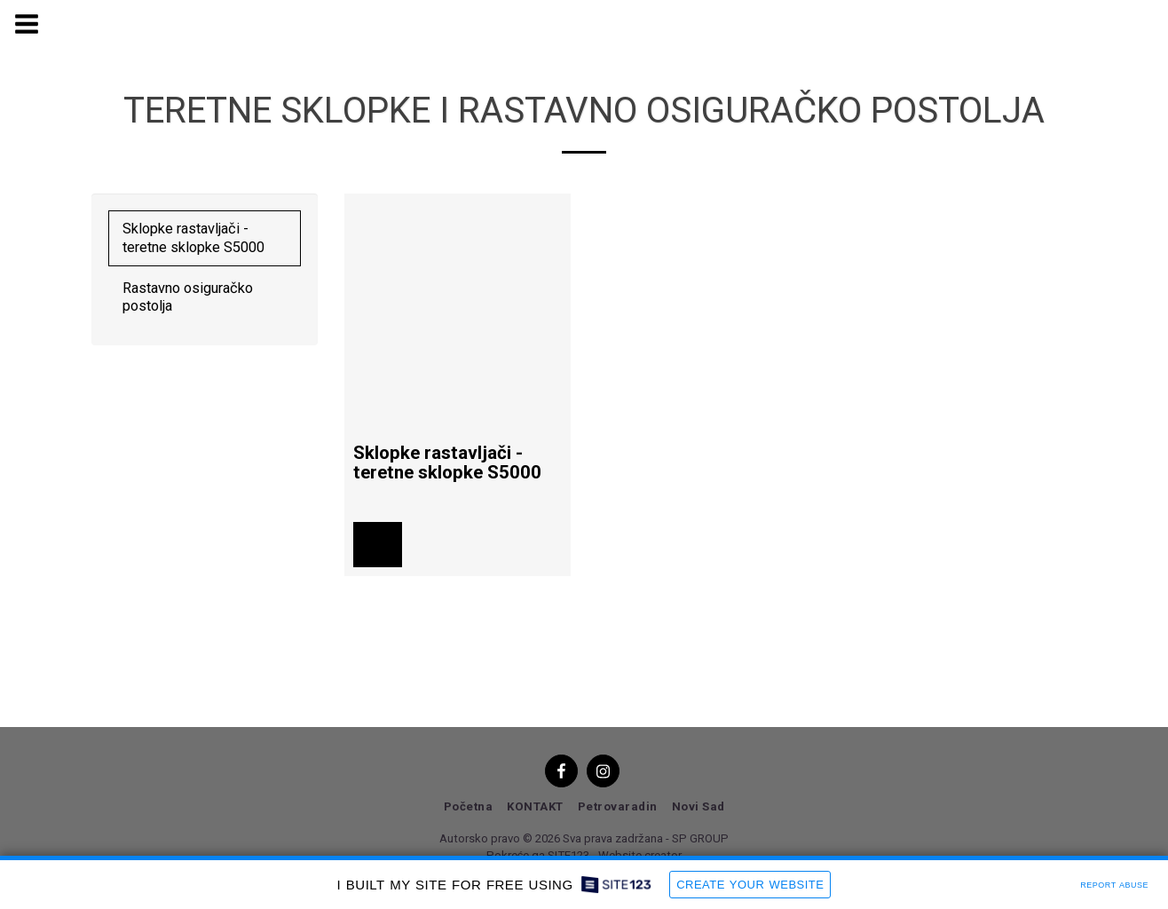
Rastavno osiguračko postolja (187, 297)
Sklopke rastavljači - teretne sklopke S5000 (193, 238)
